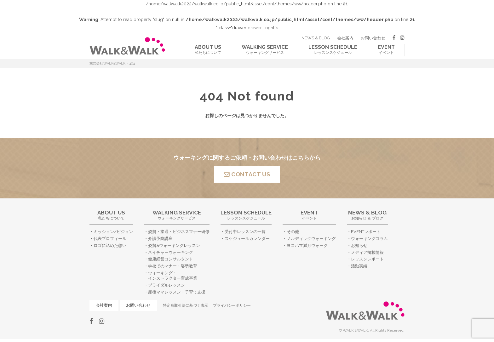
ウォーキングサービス (265, 49)
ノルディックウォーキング (311, 238)
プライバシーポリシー (232, 305)
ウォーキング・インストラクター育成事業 (172, 276)
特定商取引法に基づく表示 (185, 305)
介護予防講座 (160, 238)
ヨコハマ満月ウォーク (307, 245)
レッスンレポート (367, 259)
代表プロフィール (110, 238)
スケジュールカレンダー (247, 238)
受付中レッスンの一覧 (245, 231)
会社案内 (345, 38)
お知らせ (359, 245)
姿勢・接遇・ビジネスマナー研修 (179, 231)
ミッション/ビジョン (113, 231)
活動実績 (359, 266)
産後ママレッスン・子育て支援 (176, 292)
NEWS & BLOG (316, 38)
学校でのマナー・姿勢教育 (172, 266)
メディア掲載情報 (367, 252)
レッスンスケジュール (332, 49)
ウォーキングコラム (369, 238)
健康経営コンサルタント (170, 259)
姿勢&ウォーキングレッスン (174, 245)
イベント (386, 49)
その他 (293, 231)
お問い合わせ (373, 38)
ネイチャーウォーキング (170, 252)
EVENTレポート (366, 231)
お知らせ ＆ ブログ (367, 214)
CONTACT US (250, 174)
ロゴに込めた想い (110, 245)
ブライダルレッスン (166, 285)
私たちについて (208, 49)
